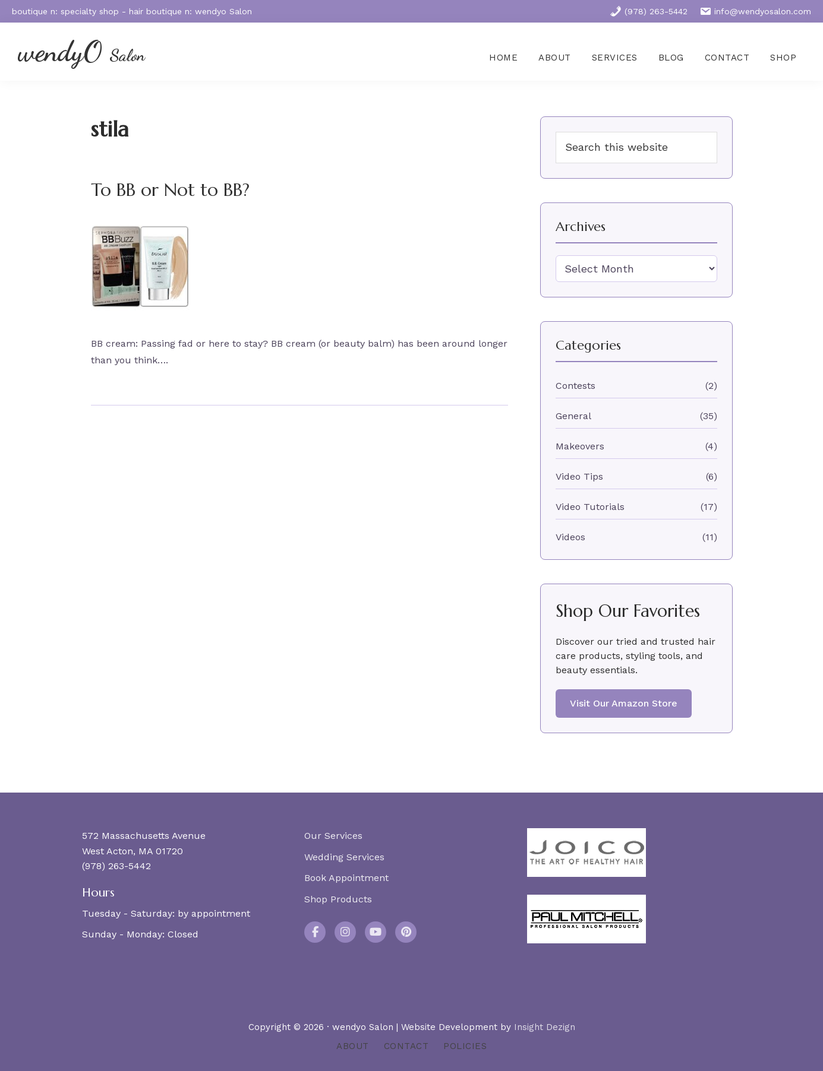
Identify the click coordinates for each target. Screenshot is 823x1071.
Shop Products (338, 899)
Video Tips (579, 476)
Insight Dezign (544, 1027)
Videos (570, 537)
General (573, 416)
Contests (575, 385)
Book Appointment (346, 877)
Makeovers (580, 446)
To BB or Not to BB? (170, 190)
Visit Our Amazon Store (623, 703)
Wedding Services (344, 857)
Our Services (333, 835)
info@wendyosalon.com (755, 11)
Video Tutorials (590, 506)
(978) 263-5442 (649, 11)
